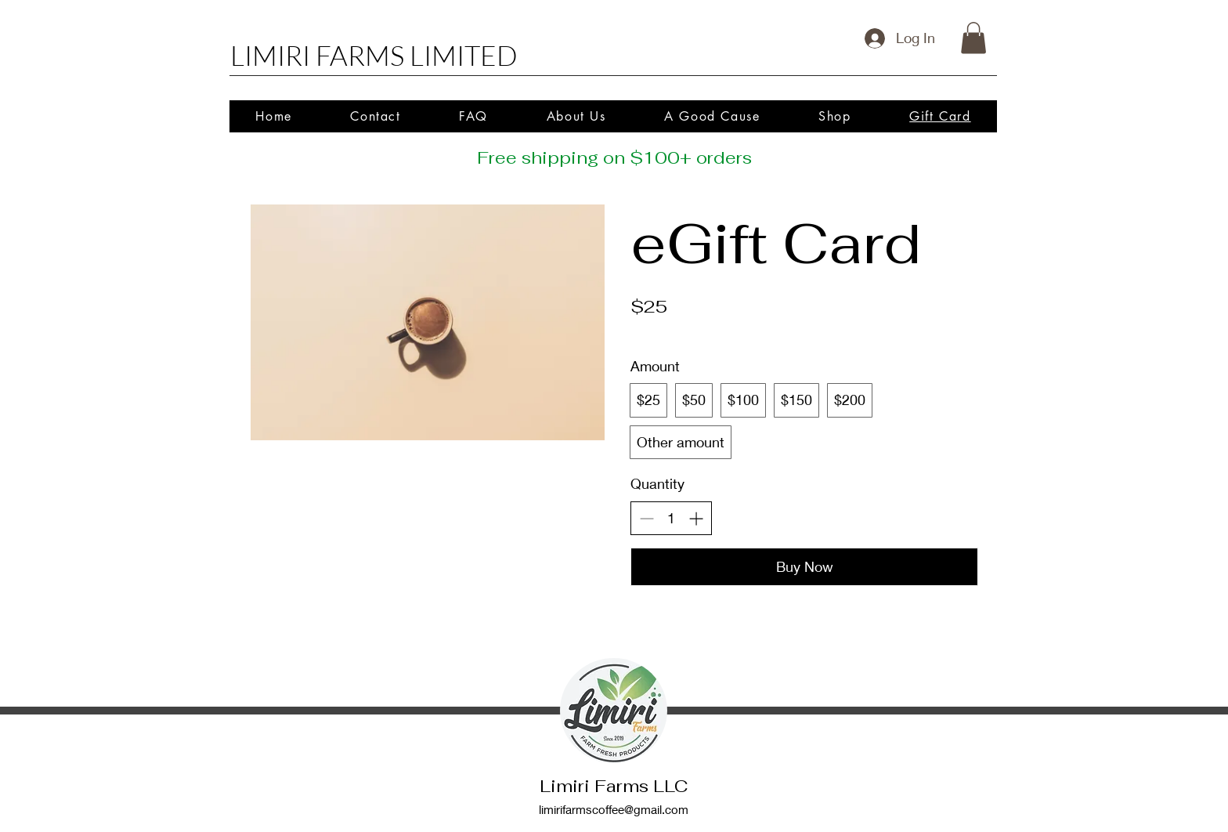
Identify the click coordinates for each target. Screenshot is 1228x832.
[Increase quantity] (695, 518)
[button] (973, 38)
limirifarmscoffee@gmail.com (613, 809)
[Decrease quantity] (646, 518)
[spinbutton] (671, 518)
